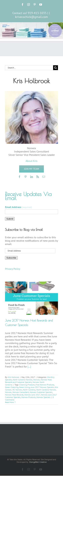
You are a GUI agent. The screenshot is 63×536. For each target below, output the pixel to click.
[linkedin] (31, 176)
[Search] (55, 67)
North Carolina (29, 389)
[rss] (37, 176)
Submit (9, 219)
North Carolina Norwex (22, 379)
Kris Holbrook (13, 377)
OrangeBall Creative (38, 462)
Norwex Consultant (20, 392)
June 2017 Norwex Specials (42, 387)
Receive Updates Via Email (28, 196)
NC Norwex (17, 389)
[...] (29, 366)
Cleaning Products (27, 384)
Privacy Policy (12, 268)
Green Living (24, 387)
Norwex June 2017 (32, 394)
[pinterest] (25, 176)
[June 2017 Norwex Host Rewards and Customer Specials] (31, 298)
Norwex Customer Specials (41, 392)
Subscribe (11, 258)
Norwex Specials (43, 397)
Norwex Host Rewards (14, 394)
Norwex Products (28, 397)
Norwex (36, 379)
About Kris (31, 160)
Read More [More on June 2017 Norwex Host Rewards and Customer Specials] (9, 402)
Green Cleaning (11, 387)
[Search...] (29, 67)
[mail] (43, 176)
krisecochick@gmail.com (31, 17)
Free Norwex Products (45, 384)
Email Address (18, 207)
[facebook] (19, 176)
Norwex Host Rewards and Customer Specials (28, 380)
